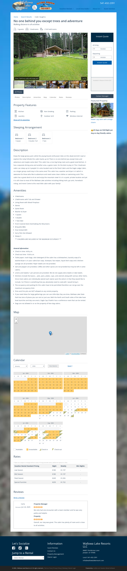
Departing (96, 54)
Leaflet (67, 353)
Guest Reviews (52, 548)
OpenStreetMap (75, 353)
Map (45, 97)
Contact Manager (102, 96)
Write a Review (19, 498)
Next (70, 366)
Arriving (95, 45)
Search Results (26, 17)
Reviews (69, 97)
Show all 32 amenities (22, 120)
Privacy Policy (57, 568)
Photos (17, 97)
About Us (97, 9)
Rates (61, 97)
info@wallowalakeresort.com (93, 560)
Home (16, 17)
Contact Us (51, 551)
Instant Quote (102, 63)
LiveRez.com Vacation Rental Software (104, 568)
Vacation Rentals (66, 9)
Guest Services (109, 9)
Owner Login (52, 557)
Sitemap (64, 568)
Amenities (37, 97)
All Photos (18, 92)
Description (26, 97)
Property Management (55, 554)
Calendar (53, 97)
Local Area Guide (83, 9)
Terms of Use (48, 568)
